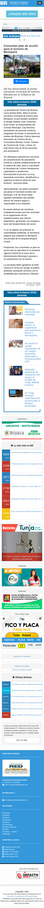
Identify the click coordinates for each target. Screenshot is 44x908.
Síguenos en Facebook (22, 656)
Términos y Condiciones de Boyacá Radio (22, 896)
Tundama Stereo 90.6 (12, 847)
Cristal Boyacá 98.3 (11, 856)
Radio (7, 834)
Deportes (7, 820)
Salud (6, 829)
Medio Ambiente (10, 827)
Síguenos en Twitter (22, 666)
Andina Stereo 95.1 (11, 854)
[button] (5, 546)
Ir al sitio (22, 740)
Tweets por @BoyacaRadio (22, 670)
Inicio (5, 24)
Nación (7, 815)
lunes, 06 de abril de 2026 (22, 30)
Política (7, 832)
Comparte (21, 81)
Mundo (7, 818)
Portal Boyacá (9, 849)
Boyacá (7, 813)
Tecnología (8, 825)
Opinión (14, 832)
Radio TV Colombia (11, 852)
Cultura (7, 822)
